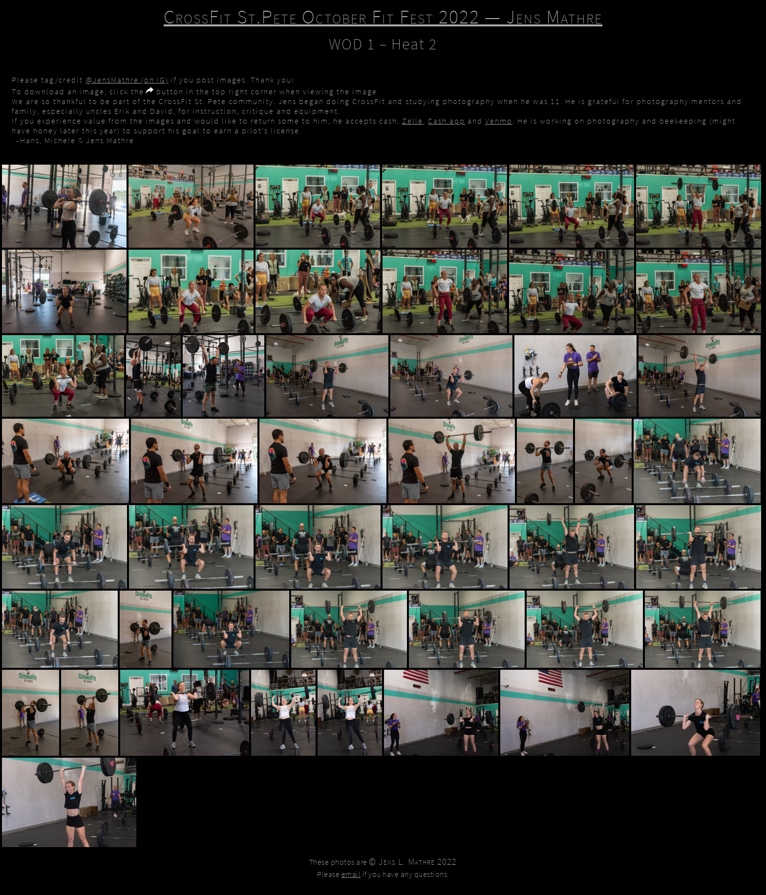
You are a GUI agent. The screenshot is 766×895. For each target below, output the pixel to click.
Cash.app (446, 121)
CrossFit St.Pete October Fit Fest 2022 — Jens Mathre (383, 16)
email (351, 874)
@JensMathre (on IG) (127, 80)
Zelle (412, 121)
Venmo (498, 121)
